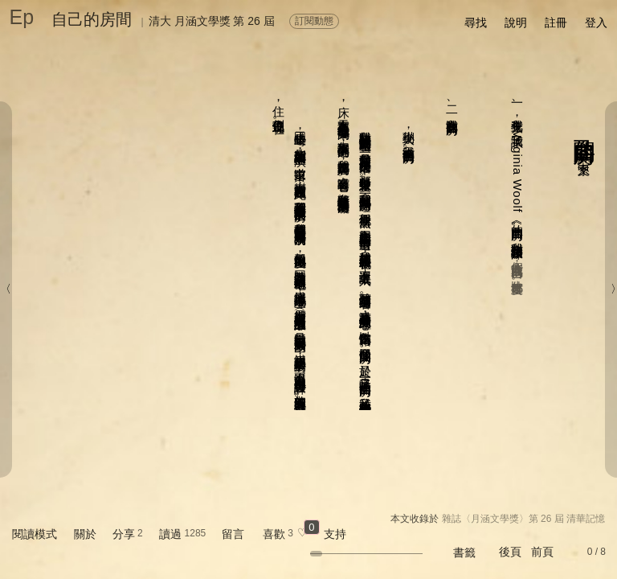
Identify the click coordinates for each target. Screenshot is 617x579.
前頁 (542, 551)
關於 (85, 534)
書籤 (464, 552)
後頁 (510, 551)
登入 (596, 22)
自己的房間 (91, 19)
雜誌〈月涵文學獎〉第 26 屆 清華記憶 (523, 518)
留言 (233, 534)
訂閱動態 (314, 21)
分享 (123, 534)
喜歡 (274, 534)
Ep (22, 17)
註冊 (556, 22)
